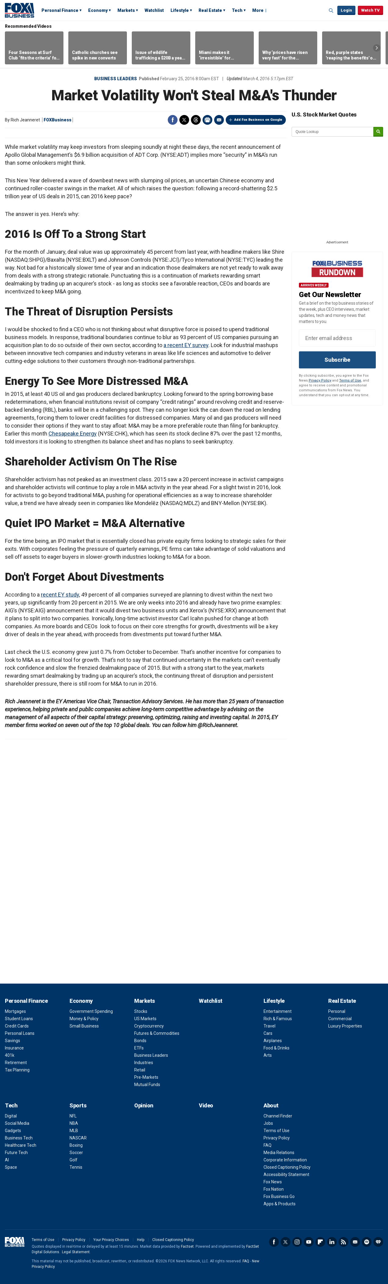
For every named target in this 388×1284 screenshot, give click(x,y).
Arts (268, 1055)
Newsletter (355, 1242)
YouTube (309, 1242)
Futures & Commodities (156, 1033)
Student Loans (19, 1018)
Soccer (76, 1152)
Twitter (184, 120)
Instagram (297, 1242)
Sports (78, 1105)
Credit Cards (17, 1026)
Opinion (143, 1105)
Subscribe (337, 360)
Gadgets (13, 1130)
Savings (12, 1040)
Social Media (17, 1123)
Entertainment (278, 1011)
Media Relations (279, 1152)
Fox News (273, 1181)
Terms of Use (350, 380)
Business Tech (19, 1137)
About (271, 1105)
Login (346, 10)
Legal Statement (76, 1252)
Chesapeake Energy (72, 433)
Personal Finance (59, 10)
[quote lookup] (333, 132)
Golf (73, 1159)
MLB (74, 1130)
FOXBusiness (57, 119)
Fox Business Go (279, 1196)
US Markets (145, 1018)
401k (9, 1055)
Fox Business (19, 10)
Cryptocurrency (149, 1026)
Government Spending (91, 1011)
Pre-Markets (146, 1077)
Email (219, 120)
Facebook (173, 120)
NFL (73, 1116)
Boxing (76, 1145)
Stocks (140, 1011)
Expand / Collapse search (331, 10)
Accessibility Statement (286, 1174)
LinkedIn (332, 1242)
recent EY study (60, 594)
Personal (336, 1011)
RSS (343, 1242)
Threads (196, 120)
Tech (237, 10)
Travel (269, 1026)
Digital (11, 1116)
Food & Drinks (276, 1047)
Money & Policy (84, 1018)
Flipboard (320, 1242)
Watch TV (370, 10)
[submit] (378, 132)
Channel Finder (278, 1116)
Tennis (76, 1167)
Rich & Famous (278, 1018)
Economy (98, 10)
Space (11, 1167)
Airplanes (273, 1040)
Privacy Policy (320, 380)
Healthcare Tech (20, 1145)
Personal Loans (19, 1033)
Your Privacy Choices (111, 1240)
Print (207, 120)
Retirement (16, 1062)
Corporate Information (285, 1159)
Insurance (14, 1047)
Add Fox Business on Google (258, 120)
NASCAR (78, 1137)
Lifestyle (180, 10)
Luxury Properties (345, 1026)
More (258, 10)
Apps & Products (280, 1203)
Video (206, 1105)
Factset (187, 1246)
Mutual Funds (147, 1084)
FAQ (267, 1145)
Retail (139, 1069)
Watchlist (154, 10)
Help (140, 1240)
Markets (126, 10)
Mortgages (15, 1011)
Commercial (340, 1018)
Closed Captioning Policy (287, 1167)
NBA (74, 1123)
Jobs (268, 1123)
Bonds (140, 1040)
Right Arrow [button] (376, 48)
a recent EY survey (185, 345)
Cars (268, 1033)
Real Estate (210, 10)
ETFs (139, 1047)
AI (7, 1159)
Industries (143, 1062)
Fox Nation (274, 1189)
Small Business (84, 1026)
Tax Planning (17, 1069)
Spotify (367, 1242)
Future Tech (16, 1152)
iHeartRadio (378, 1242)
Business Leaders (115, 78)
